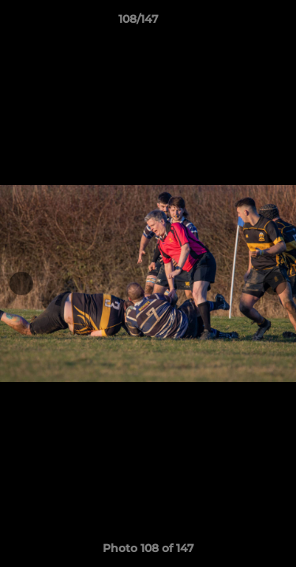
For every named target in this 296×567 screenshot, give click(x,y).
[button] (239, 23)
